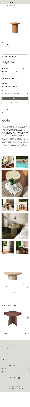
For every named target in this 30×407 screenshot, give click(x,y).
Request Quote (15, 98)
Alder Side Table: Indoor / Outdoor (11, 5)
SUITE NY (18, 386)
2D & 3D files (4, 86)
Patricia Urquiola (10, 56)
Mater (3, 42)
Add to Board (15, 102)
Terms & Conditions (11, 388)
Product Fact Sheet (12, 86)
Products (3, 5)
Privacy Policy (20, 388)
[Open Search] (27, 2)
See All (15, 292)
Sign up (25, 371)
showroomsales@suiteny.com (7, 109)
